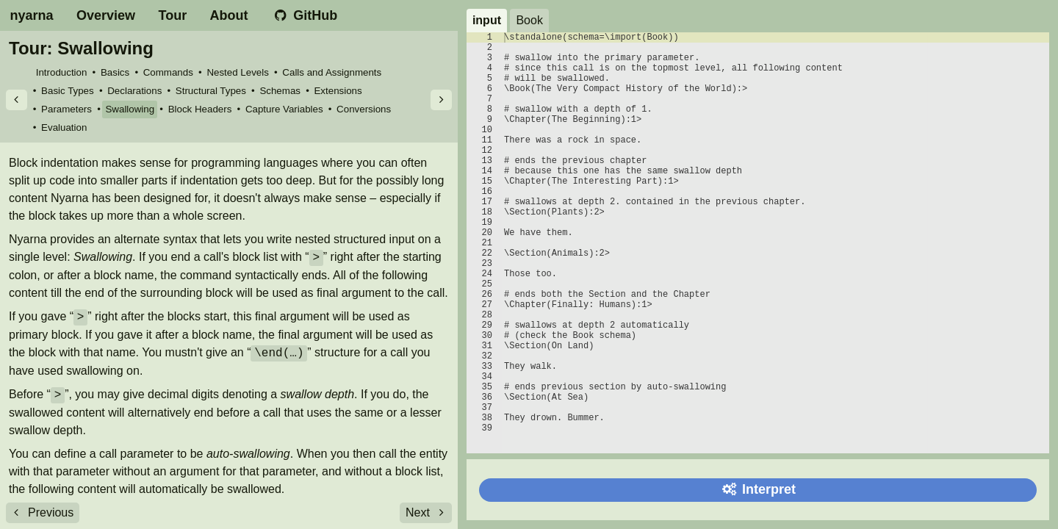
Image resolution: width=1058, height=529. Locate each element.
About (229, 15)
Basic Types (67, 90)
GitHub (304, 15)
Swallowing (129, 109)
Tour (173, 15)
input (486, 20)
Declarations (134, 90)
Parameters (66, 109)
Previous (40, 512)
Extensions (337, 90)
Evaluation (64, 127)
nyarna (32, 15)
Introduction (61, 72)
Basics (115, 72)
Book (529, 20)
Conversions (364, 109)
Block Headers (200, 109)
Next (428, 512)
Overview (105, 15)
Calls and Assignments (331, 72)
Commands (168, 72)
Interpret (758, 489)
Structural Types (211, 90)
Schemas (280, 90)
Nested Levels (237, 72)
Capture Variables (284, 109)
